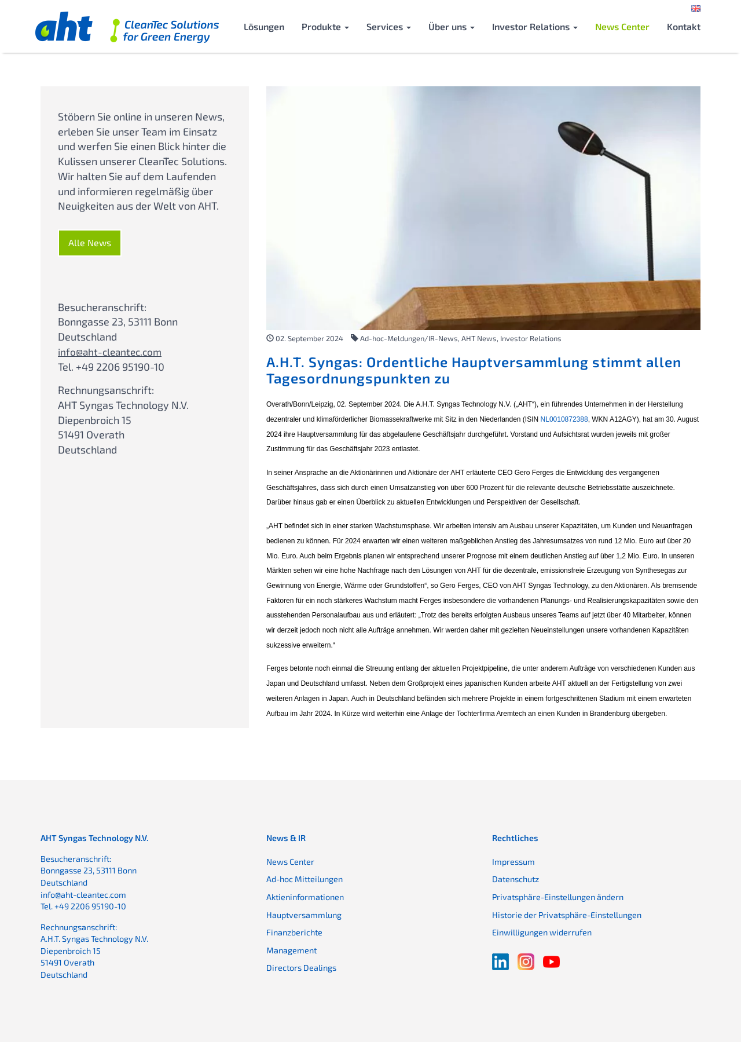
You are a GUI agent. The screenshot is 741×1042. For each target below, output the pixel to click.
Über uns (451, 26)
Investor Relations (535, 26)
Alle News (89, 242)
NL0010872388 (564, 419)
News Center (622, 26)
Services (388, 26)
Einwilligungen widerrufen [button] (542, 932)
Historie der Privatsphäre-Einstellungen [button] (566, 915)
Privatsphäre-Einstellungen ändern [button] (557, 897)
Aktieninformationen (305, 897)
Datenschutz (515, 879)
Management (291, 950)
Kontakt (683, 26)
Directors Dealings (301, 967)
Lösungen (264, 26)
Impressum (513, 861)
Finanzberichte (294, 932)
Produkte (325, 26)
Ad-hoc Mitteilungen (304, 879)
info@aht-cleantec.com (112, 351)
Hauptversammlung (304, 915)
